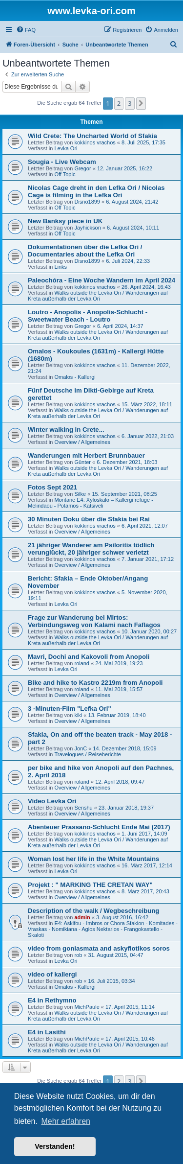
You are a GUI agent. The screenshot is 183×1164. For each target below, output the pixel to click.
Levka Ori (65, 148)
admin (82, 917)
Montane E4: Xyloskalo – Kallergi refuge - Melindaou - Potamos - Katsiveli (90, 503)
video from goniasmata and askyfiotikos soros (99, 948)
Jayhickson (87, 228)
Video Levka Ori (52, 801)
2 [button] (119, 103)
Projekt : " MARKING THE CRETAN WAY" (90, 884)
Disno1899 (87, 202)
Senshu (83, 808)
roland (81, 663)
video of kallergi (52, 974)
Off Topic (64, 174)
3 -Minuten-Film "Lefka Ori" (69, 708)
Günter (82, 462)
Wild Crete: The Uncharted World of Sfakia (92, 136)
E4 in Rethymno (52, 1000)
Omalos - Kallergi (74, 377)
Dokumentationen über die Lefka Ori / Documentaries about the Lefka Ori (85, 250)
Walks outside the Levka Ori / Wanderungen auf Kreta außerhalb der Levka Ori (98, 296)
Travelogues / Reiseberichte (87, 754)
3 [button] (129, 103)
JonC (80, 748)
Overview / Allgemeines (82, 442)
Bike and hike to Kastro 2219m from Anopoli (95, 682)
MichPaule (86, 1007)
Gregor (82, 168)
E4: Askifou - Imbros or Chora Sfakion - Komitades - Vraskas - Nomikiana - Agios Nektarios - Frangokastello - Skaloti (103, 929)
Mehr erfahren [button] (65, 1121)
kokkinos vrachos (94, 142)
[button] (141, 103)
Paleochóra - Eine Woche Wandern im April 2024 (101, 280)
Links (60, 267)
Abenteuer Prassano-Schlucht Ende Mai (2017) (99, 827)
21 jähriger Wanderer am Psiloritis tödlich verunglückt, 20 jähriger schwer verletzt (91, 548)
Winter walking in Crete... (66, 429)
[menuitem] (26, 30)
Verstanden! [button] (55, 1146)
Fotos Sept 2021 (52, 487)
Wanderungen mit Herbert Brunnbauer (86, 455)
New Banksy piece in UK (65, 221)
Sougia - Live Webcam (62, 161)
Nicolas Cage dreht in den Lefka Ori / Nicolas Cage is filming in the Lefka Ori (96, 191)
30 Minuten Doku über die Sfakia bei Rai (89, 519)
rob (78, 955)
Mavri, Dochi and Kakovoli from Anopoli (88, 656)
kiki (78, 715)
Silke (80, 494)
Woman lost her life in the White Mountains (93, 858)
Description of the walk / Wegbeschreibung (93, 910)
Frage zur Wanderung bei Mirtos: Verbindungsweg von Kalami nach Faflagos (94, 621)
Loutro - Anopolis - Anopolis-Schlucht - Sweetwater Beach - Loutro (87, 315)
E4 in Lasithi (47, 1032)
